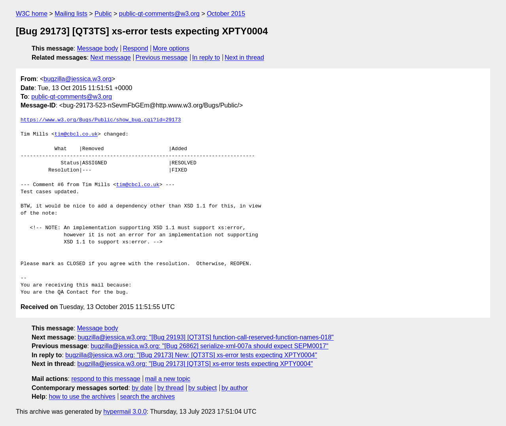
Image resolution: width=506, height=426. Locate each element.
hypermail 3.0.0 (124, 411)
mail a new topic (168, 378)
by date (142, 388)
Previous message (162, 57)
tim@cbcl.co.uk (76, 134)
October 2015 (226, 13)
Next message (111, 57)
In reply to (206, 57)
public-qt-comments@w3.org (159, 13)
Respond (135, 48)
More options (171, 48)
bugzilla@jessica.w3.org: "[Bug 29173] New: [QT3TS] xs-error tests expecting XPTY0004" (191, 355)
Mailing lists (71, 13)
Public (103, 13)
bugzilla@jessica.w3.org (77, 78)
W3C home (31, 13)
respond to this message (105, 378)
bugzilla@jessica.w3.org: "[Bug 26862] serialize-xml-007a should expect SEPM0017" (209, 346)
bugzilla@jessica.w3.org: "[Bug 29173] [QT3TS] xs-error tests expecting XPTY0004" (195, 363)
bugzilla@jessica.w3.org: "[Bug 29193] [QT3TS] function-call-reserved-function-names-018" (206, 337)
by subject (202, 388)
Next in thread (244, 57)
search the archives (147, 396)
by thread (170, 388)
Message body (97, 48)
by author (234, 388)
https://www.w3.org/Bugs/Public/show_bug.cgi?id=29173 (101, 120)
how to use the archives (82, 396)
